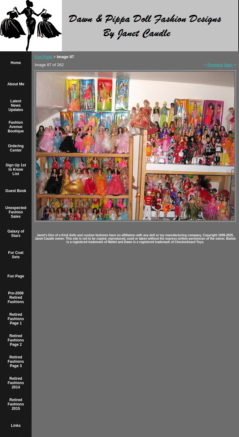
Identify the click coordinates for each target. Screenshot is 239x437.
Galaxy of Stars (15, 233)
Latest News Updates (15, 105)
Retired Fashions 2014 (16, 382)
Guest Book (15, 191)
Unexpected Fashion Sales (15, 212)
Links (15, 425)
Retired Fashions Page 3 (16, 361)
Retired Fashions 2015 (16, 404)
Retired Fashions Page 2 (16, 340)
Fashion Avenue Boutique (16, 126)
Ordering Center (16, 148)
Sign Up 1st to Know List (16, 169)
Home (16, 63)
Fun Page (15, 276)
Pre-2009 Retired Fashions (16, 297)
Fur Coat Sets (15, 255)
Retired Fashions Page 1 (16, 318)
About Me (15, 84)
